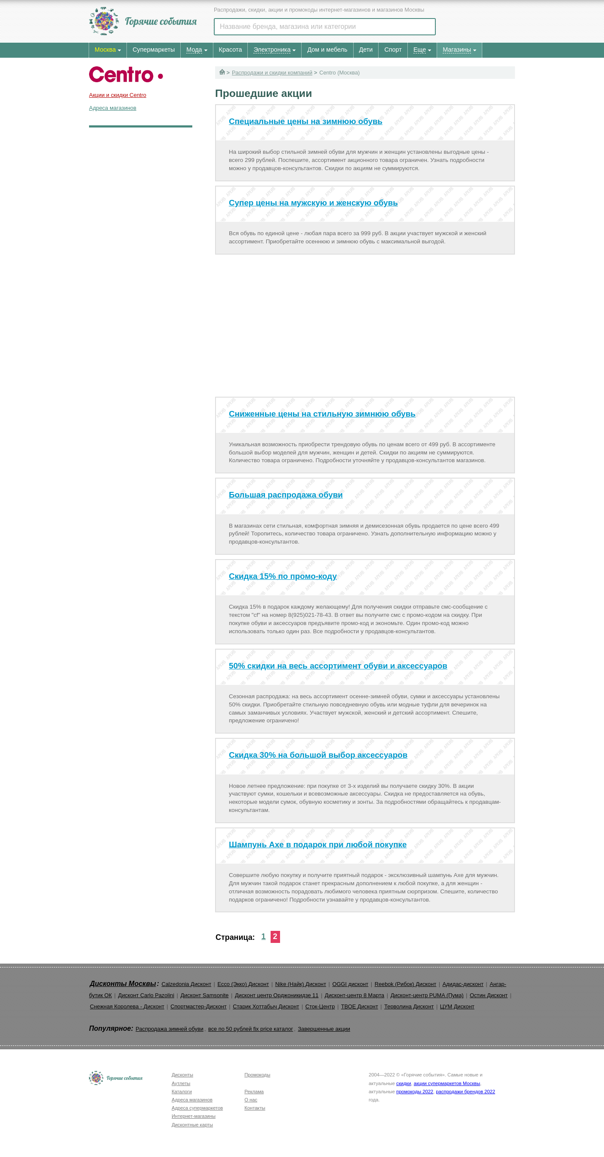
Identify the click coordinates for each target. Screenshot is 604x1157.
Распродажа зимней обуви (169, 1029)
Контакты (254, 1107)
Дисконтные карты (192, 1124)
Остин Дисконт (489, 995)
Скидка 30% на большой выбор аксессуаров (318, 754)
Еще (419, 49)
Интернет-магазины (194, 1116)
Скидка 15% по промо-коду (283, 576)
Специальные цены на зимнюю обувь (305, 121)
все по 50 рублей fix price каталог (250, 1029)
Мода (194, 49)
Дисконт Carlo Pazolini (146, 995)
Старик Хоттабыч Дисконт (266, 1006)
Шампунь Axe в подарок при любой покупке (318, 844)
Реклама (254, 1091)
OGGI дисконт (350, 984)
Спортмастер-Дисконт (198, 1006)
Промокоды (257, 1074)
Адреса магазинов (112, 108)
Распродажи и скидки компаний (272, 72)
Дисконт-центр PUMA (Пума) (427, 995)
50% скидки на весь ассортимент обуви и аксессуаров (338, 665)
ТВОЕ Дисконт (359, 1006)
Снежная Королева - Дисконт (127, 1006)
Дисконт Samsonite (204, 995)
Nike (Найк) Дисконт (300, 984)
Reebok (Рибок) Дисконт (405, 984)
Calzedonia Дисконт (186, 984)
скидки (403, 1083)
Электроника (271, 49)
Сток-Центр (320, 1006)
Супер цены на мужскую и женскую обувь (313, 202)
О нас (250, 1099)
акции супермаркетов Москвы (447, 1083)
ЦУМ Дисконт (457, 1006)
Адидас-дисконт (463, 984)
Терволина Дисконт (409, 1006)
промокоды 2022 (414, 1091)
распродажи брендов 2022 (465, 1091)
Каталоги (182, 1091)
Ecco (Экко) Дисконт (243, 984)
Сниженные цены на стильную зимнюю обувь (322, 413)
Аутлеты (181, 1083)
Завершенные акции (324, 1029)
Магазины (457, 49)
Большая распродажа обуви (286, 494)
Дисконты (182, 1074)
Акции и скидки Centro (117, 95)
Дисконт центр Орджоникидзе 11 (276, 995)
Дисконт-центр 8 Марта (354, 995)
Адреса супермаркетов (197, 1107)
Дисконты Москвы (123, 983)
